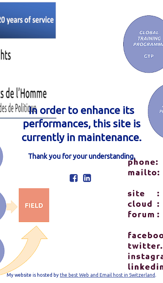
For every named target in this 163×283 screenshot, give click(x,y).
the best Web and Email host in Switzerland (107, 274)
